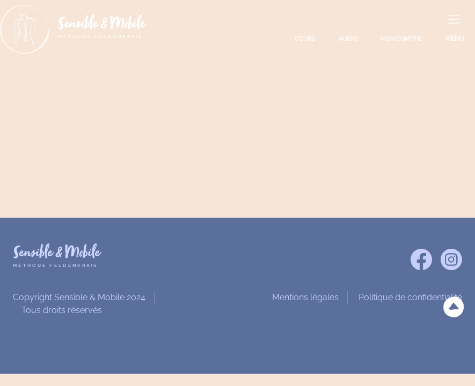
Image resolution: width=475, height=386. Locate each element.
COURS (305, 38)
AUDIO (348, 38)
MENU (454, 38)
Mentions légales (305, 297)
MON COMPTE (401, 38)
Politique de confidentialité (410, 297)
